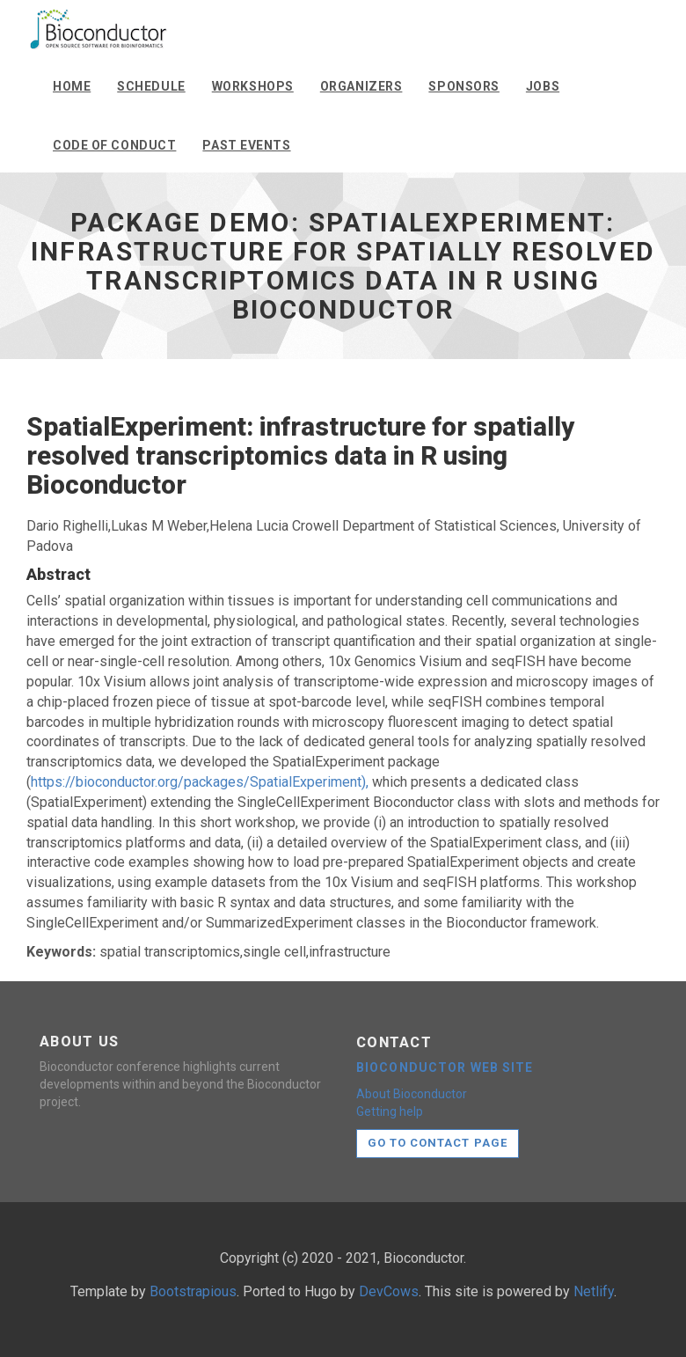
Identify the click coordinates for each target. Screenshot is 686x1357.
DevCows (389, 1291)
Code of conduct (114, 145)
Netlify (593, 1291)
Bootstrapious (193, 1291)
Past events (246, 145)
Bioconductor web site (445, 1067)
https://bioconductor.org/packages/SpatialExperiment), (200, 782)
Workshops (253, 86)
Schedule (151, 86)
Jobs (542, 86)
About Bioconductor (411, 1094)
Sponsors (463, 86)
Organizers (361, 86)
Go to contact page (437, 1142)
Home (72, 86)
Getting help (389, 1111)
